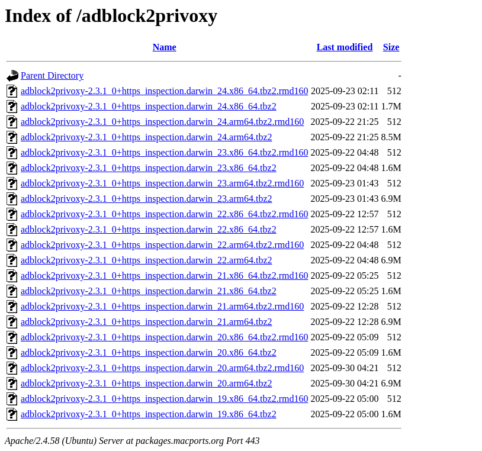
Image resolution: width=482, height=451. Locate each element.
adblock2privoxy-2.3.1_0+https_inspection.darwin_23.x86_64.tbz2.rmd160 (164, 152)
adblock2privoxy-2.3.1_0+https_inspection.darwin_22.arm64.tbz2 (146, 260)
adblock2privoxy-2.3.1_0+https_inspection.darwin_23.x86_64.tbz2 (149, 168)
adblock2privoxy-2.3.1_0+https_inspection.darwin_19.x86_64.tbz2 (149, 414)
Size (391, 47)
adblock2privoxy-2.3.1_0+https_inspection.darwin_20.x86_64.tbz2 (149, 352)
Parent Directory (52, 75)
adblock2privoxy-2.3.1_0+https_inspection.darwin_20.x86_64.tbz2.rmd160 (164, 337)
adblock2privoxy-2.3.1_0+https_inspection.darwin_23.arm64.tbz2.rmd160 (162, 183)
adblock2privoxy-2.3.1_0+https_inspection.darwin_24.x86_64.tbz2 (149, 106)
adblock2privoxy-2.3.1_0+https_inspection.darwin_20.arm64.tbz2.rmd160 (162, 368)
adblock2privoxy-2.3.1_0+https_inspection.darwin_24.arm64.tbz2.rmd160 (162, 122)
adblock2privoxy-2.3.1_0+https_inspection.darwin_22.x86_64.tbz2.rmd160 (164, 214)
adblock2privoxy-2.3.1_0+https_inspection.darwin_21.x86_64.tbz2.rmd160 (164, 275)
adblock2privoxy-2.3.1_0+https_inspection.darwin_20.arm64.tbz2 (146, 383)
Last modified (345, 47)
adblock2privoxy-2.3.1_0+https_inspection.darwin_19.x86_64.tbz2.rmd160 (164, 399)
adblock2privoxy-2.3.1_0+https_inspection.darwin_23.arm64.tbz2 (146, 199)
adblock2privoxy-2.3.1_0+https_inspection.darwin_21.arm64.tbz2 (146, 322)
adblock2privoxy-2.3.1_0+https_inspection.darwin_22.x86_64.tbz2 (149, 229)
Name (164, 47)
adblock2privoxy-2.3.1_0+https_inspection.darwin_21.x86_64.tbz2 (149, 291)
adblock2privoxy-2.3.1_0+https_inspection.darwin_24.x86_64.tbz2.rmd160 (164, 91)
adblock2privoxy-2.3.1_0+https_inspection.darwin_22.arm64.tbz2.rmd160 (162, 245)
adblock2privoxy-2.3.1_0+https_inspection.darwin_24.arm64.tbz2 (146, 137)
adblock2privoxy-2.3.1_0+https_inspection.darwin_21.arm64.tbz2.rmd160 (162, 306)
